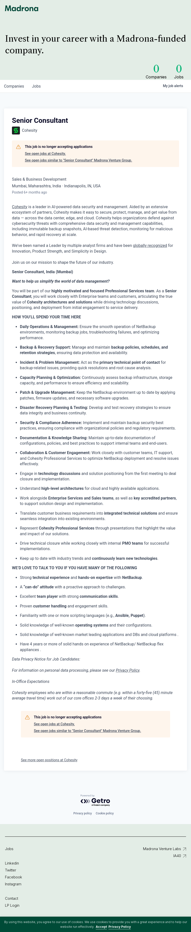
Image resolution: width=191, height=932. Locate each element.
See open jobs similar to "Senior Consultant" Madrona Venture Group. (78, 160)
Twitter (10, 870)
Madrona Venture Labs (162, 848)
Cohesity (19, 206)
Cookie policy (105, 813)
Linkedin (12, 863)
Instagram (13, 884)
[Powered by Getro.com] (95, 801)
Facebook (13, 877)
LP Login (12, 905)
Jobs (9, 848)
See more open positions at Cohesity (49, 760)
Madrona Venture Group (22, 8)
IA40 (177, 855)
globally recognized (150, 245)
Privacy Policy (119, 927)
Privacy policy (82, 813)
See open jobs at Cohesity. (45, 154)
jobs (36, 86)
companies (14, 86)
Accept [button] (101, 927)
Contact (11, 898)
